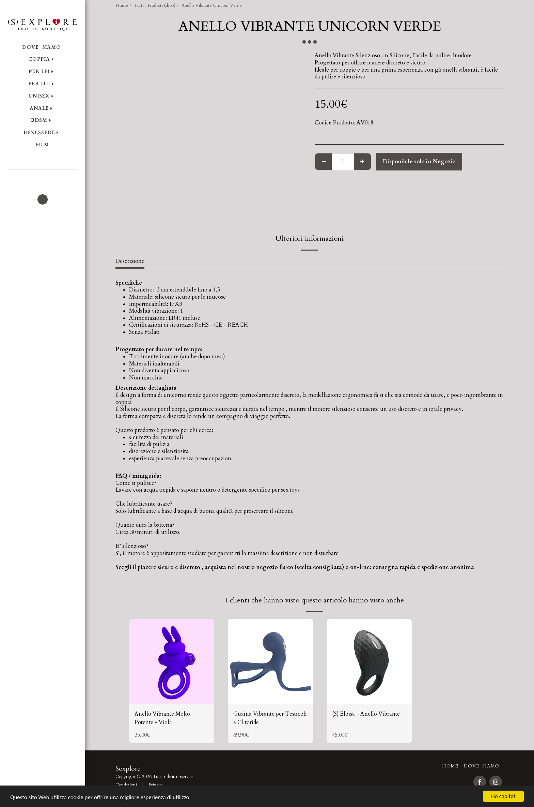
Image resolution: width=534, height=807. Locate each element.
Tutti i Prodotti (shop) (154, 5)
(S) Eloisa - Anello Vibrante (366, 714)
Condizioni (126, 785)
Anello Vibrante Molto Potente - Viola (162, 718)
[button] (42, 178)
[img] (171, 661)
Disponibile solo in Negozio (419, 161)
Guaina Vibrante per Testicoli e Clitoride (270, 718)
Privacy (156, 785)
